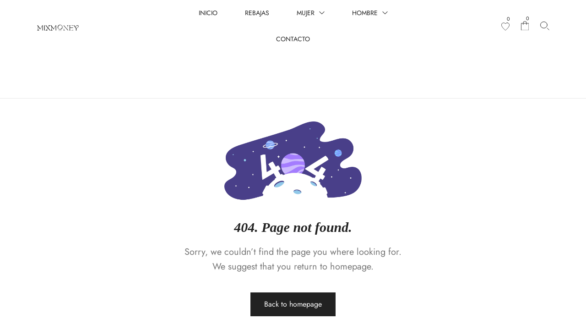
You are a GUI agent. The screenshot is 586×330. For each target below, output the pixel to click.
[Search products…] (544, 26)
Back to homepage (293, 268)
